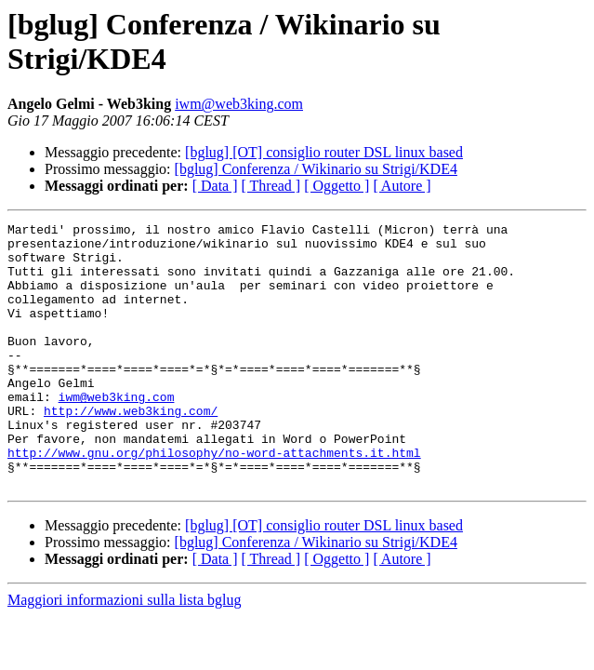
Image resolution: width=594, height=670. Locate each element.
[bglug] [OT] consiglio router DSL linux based (324, 152)
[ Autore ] (401, 186)
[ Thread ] (271, 186)
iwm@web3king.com (239, 104)
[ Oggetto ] (336, 186)
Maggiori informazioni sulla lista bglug (124, 653)
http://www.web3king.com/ (131, 449)
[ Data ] (215, 186)
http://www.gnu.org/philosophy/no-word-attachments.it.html (214, 499)
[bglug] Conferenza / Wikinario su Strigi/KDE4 (316, 169)
